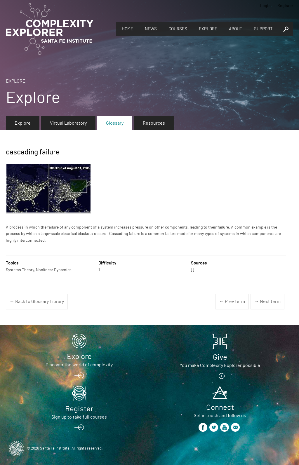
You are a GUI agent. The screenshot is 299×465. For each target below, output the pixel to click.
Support (263, 29)
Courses (177, 29)
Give (220, 357)
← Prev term (232, 301)
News (151, 29)
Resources (154, 123)
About (235, 29)
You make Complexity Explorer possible (220, 365)
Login (265, 6)
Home (127, 29)
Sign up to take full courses (79, 417)
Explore (208, 29)
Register (285, 6)
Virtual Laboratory (68, 123)
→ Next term (267, 301)
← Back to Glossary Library (37, 301)
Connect (220, 407)
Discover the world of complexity (79, 365)
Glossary (115, 123)
